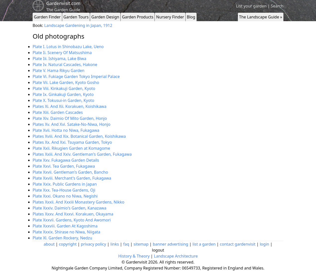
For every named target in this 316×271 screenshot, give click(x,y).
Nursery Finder (170, 17)
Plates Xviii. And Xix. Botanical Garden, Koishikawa (79, 136)
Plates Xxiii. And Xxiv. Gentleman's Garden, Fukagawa (82, 154)
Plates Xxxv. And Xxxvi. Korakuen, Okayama (73, 214)
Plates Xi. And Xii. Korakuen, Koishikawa (69, 106)
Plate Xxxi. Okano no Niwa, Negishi (65, 196)
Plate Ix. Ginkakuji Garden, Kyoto (63, 94)
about (49, 244)
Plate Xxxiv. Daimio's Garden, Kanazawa (69, 208)
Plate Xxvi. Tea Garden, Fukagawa (64, 166)
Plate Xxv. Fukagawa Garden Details (66, 160)
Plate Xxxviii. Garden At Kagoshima (65, 226)
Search (277, 6)
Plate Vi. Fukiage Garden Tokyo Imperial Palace (76, 76)
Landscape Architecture (176, 256)
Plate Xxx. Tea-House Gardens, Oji (64, 190)
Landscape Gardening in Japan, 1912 (78, 25)
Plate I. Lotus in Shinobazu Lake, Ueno (68, 46)
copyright (68, 244)
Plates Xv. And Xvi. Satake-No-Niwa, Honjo (71, 124)
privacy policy (93, 244)
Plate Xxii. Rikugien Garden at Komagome (71, 148)
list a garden (204, 244)
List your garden (251, 6)
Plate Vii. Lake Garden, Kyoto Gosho (66, 82)
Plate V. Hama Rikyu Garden (58, 70)
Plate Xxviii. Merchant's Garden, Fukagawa (72, 178)
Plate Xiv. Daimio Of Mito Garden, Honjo (70, 118)
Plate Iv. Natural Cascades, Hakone (65, 64)
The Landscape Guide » (260, 17)
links (114, 244)
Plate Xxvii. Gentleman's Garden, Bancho (70, 172)
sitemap (141, 244)
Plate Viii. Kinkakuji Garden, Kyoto (64, 88)
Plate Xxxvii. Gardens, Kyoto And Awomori (72, 220)
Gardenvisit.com (63, 3)
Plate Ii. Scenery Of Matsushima (62, 52)
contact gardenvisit (238, 244)
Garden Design (105, 17)
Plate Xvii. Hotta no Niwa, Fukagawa (66, 130)
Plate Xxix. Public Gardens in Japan (65, 184)
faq (126, 244)
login (264, 244)
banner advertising (170, 244)
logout (158, 250)
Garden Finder (47, 17)
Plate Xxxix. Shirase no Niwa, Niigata (66, 232)
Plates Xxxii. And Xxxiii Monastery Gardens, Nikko (78, 202)
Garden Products (137, 17)
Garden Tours (76, 17)
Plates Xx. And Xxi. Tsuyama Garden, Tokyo (72, 142)
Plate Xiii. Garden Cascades (58, 112)
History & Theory (134, 256)
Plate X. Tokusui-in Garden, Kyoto (63, 100)
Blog (191, 17)
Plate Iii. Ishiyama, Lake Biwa (59, 58)
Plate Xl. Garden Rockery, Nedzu (62, 238)
